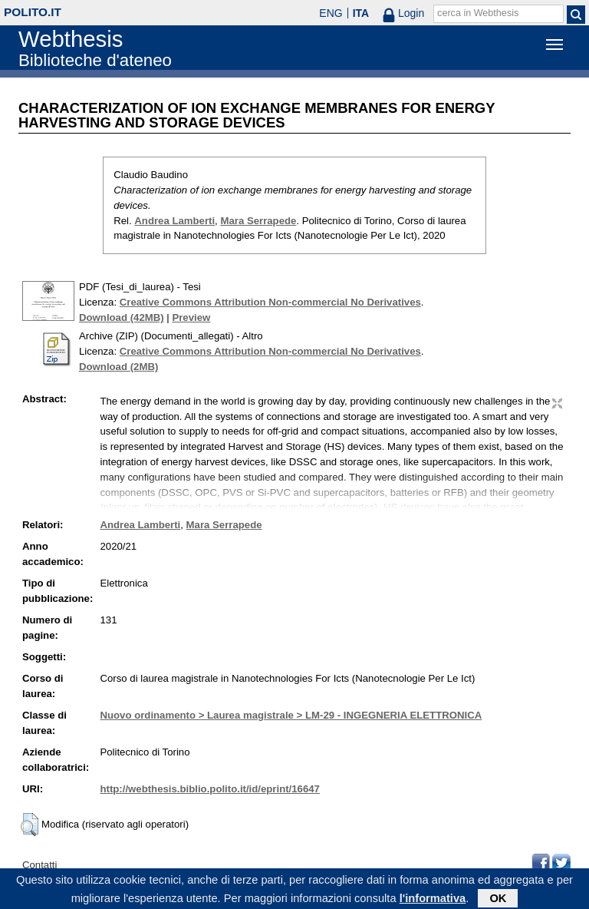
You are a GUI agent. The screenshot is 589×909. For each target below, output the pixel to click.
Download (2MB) (118, 366)
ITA (361, 13)
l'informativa (433, 900)
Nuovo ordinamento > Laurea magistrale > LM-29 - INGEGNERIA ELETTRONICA (291, 715)
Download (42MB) (121, 317)
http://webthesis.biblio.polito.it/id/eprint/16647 (209, 789)
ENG (330, 13)
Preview (191, 317)
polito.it (32, 11)
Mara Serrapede (258, 220)
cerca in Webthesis (477, 13)
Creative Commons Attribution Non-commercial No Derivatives (270, 302)
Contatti (39, 865)
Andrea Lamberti (174, 220)
